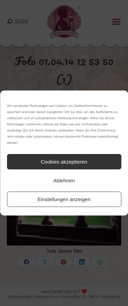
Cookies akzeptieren (64, 162)
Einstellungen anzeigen (64, 199)
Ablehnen (64, 180)
